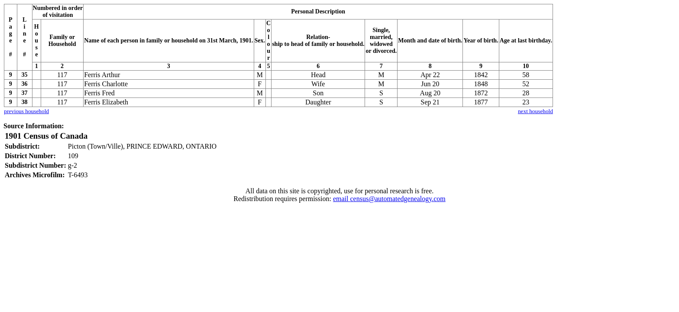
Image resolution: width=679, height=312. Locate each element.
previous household (26, 111)
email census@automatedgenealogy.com (389, 198)
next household (535, 111)
